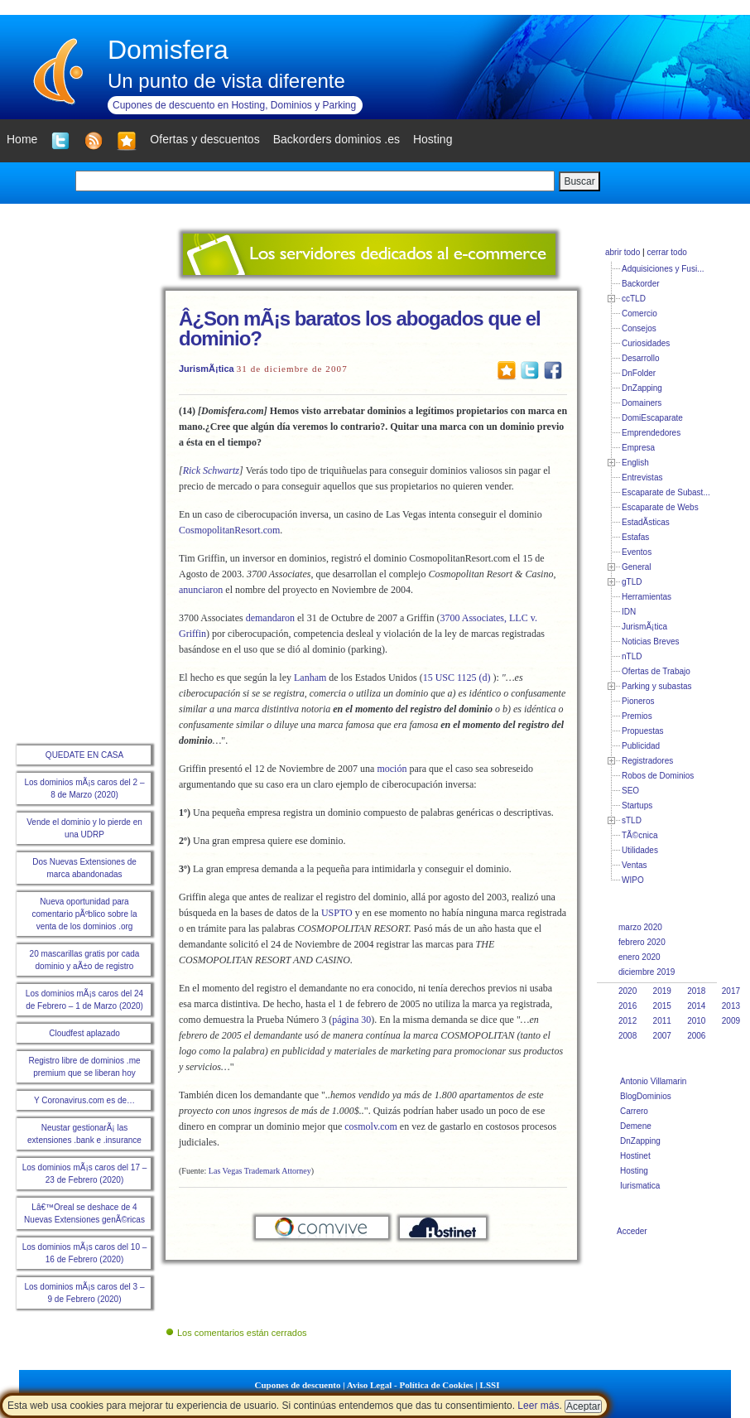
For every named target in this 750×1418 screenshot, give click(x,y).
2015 (662, 1005)
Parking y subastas (657, 686)
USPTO (337, 913)
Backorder (641, 283)
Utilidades (640, 850)
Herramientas (646, 596)
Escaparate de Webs (660, 507)
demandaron (270, 618)
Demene (635, 1126)
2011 (662, 1020)
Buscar (579, 181)
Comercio (639, 313)
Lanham (310, 677)
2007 (662, 1035)
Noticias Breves (650, 641)
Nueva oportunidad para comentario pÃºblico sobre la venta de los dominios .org (84, 914)
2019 (662, 991)
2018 (696, 991)
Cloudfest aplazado (84, 1033)
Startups (637, 805)
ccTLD (634, 298)
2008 (627, 1035)
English (635, 462)
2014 (696, 1005)
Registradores (647, 760)
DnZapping (642, 388)
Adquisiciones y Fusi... (663, 268)
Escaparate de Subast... (666, 492)
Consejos (639, 328)
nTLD (632, 656)
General (636, 567)
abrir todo (622, 252)
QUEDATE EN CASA (84, 755)
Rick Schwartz (211, 470)
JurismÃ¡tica (206, 369)
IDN (629, 611)
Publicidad (641, 745)
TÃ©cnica (640, 835)
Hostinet (635, 1155)
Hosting (634, 1170)
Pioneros (638, 701)
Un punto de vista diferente (226, 81)
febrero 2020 (642, 942)
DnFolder (639, 373)
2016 (627, 1005)
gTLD (632, 581)
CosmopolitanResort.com (229, 530)
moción (391, 768)
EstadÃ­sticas (646, 522)
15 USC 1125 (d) (457, 677)
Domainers (641, 403)
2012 (627, 1020)
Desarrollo (641, 358)
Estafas (635, 537)
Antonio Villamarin (653, 1081)
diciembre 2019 (646, 972)
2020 (627, 991)
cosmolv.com (370, 1126)
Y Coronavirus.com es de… (84, 1100)
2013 (731, 1005)
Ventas (634, 865)
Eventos (636, 552)
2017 (731, 991)
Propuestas (643, 731)
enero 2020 (639, 957)
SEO (630, 790)
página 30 (351, 1019)
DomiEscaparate (652, 417)
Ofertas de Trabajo (656, 671)
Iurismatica (640, 1185)
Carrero (634, 1111)
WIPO (633, 880)
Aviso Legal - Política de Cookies (410, 1385)
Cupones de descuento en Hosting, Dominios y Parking (234, 105)
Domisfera (168, 50)
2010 (696, 1020)
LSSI (490, 1385)
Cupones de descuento (298, 1385)
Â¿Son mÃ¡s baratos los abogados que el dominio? (360, 328)
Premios (637, 716)
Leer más (538, 1405)
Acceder (632, 1231)
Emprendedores (651, 432)
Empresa (638, 447)
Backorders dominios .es (336, 139)
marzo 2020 (640, 927)
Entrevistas (642, 477)
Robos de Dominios (658, 775)
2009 (731, 1020)
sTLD (632, 820)
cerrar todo (666, 252)
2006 (696, 1035)
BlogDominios (645, 1096)
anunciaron (201, 590)
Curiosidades (646, 343)
